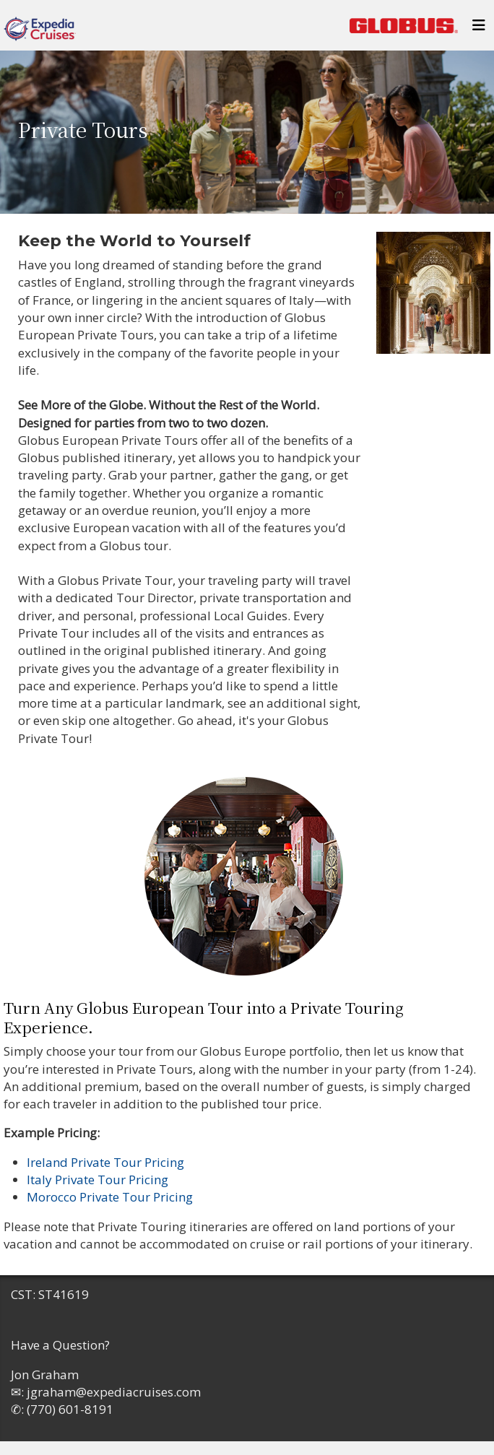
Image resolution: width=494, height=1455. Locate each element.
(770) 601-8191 (70, 1409)
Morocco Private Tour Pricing (110, 1197)
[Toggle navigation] (478, 28)
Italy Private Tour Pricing (97, 1179)
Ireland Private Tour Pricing (105, 1162)
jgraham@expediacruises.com (114, 1392)
